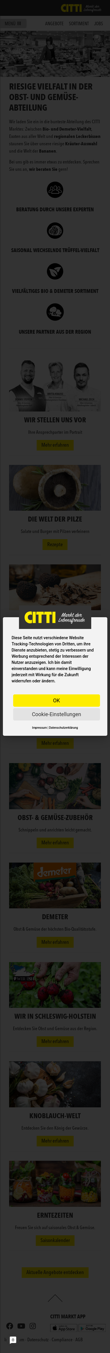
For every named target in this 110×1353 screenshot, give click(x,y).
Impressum (39, 727)
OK (56, 700)
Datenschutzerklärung (63, 727)
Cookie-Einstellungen (56, 714)
